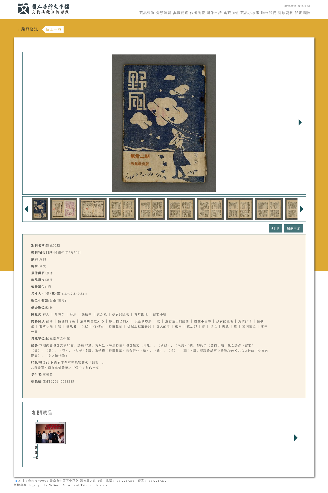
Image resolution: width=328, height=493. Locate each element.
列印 (275, 228)
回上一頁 (54, 29)
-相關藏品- (42, 412)
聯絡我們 (269, 13)
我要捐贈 (302, 13)
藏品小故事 (250, 13)
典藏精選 (181, 13)
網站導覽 (290, 6)
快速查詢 (304, 6)
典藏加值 (231, 13)
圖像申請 (214, 13)
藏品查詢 (147, 13)
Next (300, 122)
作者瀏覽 (197, 13)
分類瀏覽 (164, 13)
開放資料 (285, 13)
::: (15, 2)
